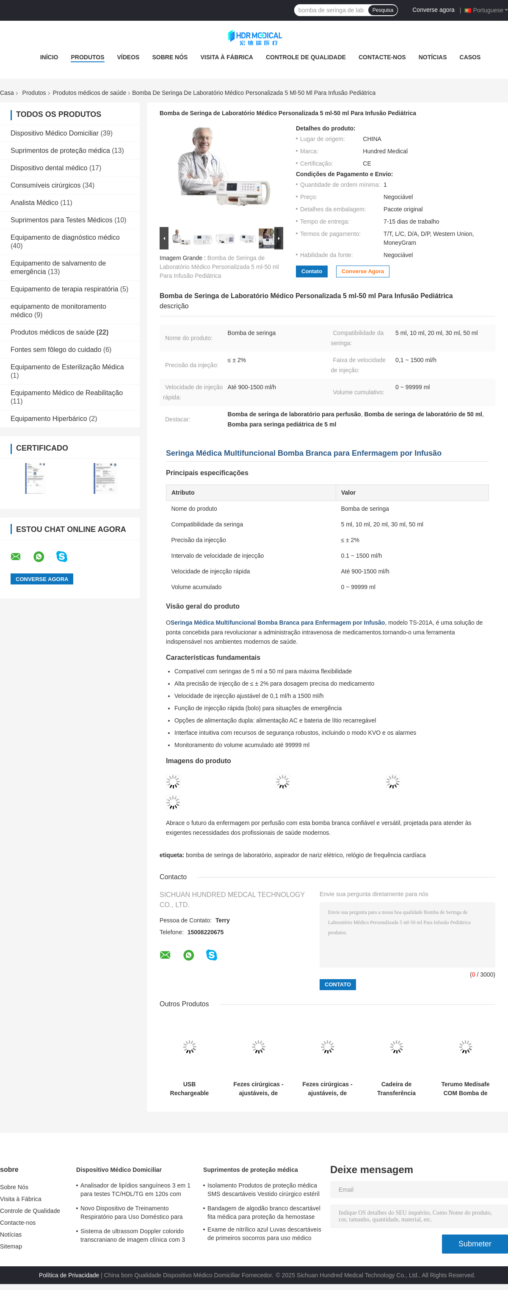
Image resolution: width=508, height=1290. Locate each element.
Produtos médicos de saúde (90, 92)
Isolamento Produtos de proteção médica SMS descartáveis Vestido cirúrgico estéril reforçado (263, 1191)
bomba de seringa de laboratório (228, 855)
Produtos (87, 57)
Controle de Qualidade (306, 57)
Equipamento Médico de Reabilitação (67, 392)
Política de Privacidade (69, 1275)
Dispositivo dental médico (49, 168)
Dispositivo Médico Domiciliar (55, 133)
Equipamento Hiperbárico (49, 418)
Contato (311, 271)
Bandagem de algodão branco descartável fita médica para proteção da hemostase (263, 1212)
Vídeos (128, 57)
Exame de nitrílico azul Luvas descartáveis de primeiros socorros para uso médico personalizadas (264, 1235)
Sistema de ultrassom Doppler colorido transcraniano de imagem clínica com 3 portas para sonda (132, 1237)
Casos (470, 57)
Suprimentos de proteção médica (60, 150)
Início (49, 57)
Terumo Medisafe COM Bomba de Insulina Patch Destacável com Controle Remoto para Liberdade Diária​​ (465, 1089)
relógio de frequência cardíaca (385, 855)
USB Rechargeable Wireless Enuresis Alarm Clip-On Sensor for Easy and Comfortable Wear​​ (189, 1089)
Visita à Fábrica (226, 57)
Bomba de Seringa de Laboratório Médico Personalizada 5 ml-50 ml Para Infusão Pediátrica (219, 267)
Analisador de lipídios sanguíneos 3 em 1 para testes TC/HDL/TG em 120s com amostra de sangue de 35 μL (135, 1191)
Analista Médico (34, 202)
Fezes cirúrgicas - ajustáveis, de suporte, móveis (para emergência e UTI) (258, 1089)
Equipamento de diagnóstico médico (65, 237)
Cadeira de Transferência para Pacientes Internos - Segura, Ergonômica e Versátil (396, 1089)
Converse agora (433, 9)
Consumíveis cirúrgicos (45, 185)
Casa (7, 92)
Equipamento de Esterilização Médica (67, 367)
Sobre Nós (170, 57)
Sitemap (11, 1246)
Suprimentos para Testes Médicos (62, 220)
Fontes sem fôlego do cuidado (56, 349)
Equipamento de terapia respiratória (64, 289)
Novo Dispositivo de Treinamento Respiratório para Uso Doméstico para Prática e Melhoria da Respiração (131, 1214)
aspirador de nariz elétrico (309, 855)
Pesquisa (383, 10)
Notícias (433, 57)
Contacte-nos (382, 57)
